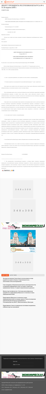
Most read (5, 275)
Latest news (13, 275)
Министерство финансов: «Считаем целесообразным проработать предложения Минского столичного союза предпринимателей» (18, 292)
